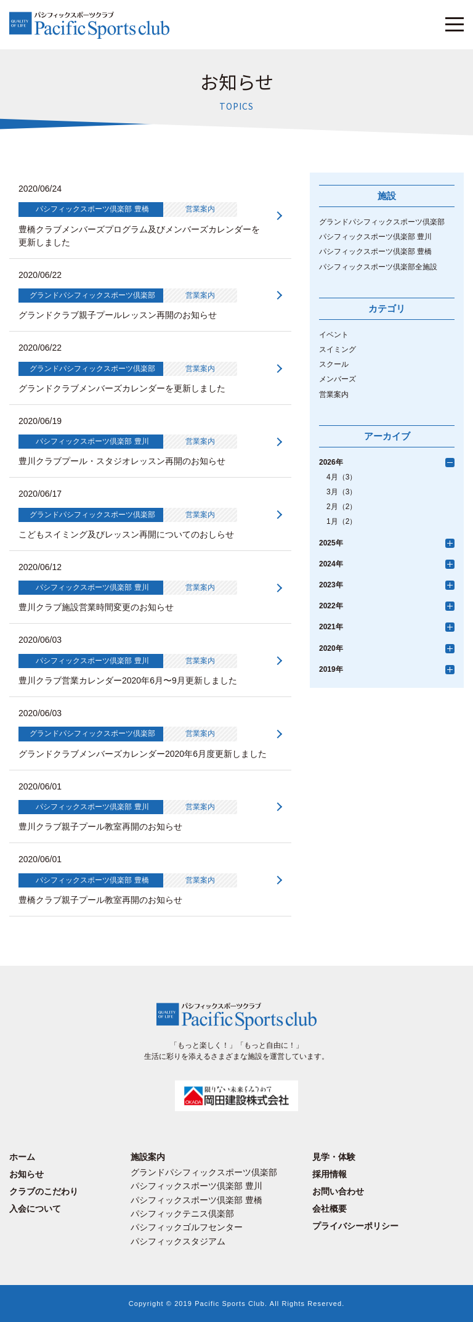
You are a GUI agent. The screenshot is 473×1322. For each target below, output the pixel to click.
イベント (334, 334)
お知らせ (26, 1174)
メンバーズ (337, 379)
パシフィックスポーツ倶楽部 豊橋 (375, 251)
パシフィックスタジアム (178, 1241)
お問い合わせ (338, 1191)
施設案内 (148, 1157)
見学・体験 (333, 1157)
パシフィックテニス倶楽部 (182, 1213)
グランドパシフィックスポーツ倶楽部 (382, 222)
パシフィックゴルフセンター (187, 1227)
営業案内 (334, 394)
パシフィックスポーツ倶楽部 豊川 (375, 236)
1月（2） (341, 521)
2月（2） (341, 506)
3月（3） (341, 492)
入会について (35, 1209)
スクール (334, 364)
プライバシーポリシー (355, 1226)
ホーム (22, 1157)
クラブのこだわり (43, 1191)
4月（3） (341, 477)
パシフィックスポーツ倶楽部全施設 (378, 267)
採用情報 (329, 1174)
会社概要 (329, 1209)
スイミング (337, 349)
